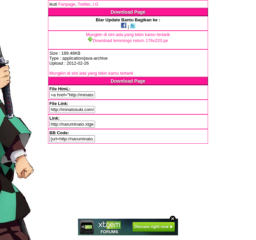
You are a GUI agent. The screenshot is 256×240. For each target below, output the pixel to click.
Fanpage (66, 4)
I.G (95, 4)
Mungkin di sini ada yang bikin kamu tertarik (128, 34)
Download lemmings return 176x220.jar (128, 40)
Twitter (84, 4)
